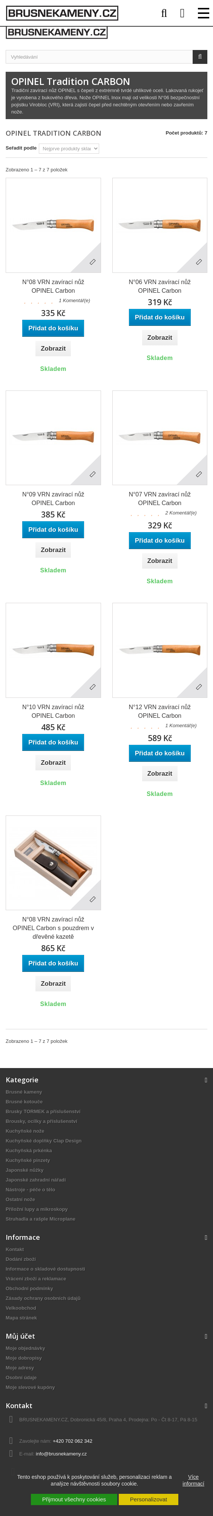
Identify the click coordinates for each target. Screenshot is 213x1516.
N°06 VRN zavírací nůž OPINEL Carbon (160, 286)
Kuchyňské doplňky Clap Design (44, 1141)
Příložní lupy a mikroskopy (37, 1209)
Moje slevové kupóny (30, 1387)
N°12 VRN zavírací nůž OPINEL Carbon (160, 711)
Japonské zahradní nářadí (36, 1180)
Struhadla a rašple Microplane (40, 1219)
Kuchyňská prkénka (29, 1150)
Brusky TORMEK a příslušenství (43, 1111)
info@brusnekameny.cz (61, 1454)
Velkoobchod (21, 1308)
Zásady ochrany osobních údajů (43, 1298)
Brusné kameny (24, 1092)
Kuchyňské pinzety (28, 1160)
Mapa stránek (21, 1318)
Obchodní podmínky (29, 1288)
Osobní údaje (21, 1377)
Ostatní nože (20, 1199)
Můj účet (20, 1335)
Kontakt (15, 1249)
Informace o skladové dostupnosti (45, 1269)
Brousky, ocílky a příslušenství (41, 1121)
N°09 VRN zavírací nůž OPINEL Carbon (53, 498)
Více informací (193, 1480)
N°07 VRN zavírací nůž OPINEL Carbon (160, 498)
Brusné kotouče (24, 1101)
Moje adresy (20, 1368)
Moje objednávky (25, 1348)
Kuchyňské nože (25, 1131)
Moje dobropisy (24, 1358)
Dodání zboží (21, 1259)
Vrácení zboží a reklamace (36, 1278)
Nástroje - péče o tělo (30, 1189)
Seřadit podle (21, 148)
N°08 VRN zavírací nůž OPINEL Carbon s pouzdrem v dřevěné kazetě (53, 928)
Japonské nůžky (24, 1170)
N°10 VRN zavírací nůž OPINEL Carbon (53, 711)
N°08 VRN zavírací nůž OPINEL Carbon (53, 286)
